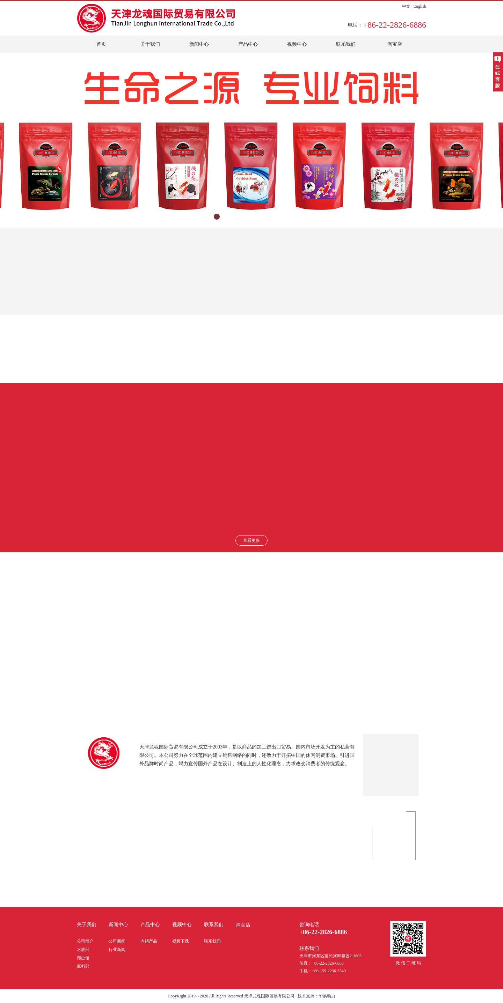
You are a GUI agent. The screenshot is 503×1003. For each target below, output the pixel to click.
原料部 (83, 966)
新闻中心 (199, 44)
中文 (406, 6)
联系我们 (346, 44)
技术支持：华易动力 (316, 996)
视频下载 (180, 941)
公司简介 (85, 941)
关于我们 (150, 44)
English (419, 6)
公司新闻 (117, 941)
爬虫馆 (83, 958)
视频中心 (297, 44)
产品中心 (248, 44)
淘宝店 (394, 44)
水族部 (83, 949)
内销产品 (148, 941)
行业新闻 (117, 949)
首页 (101, 44)
